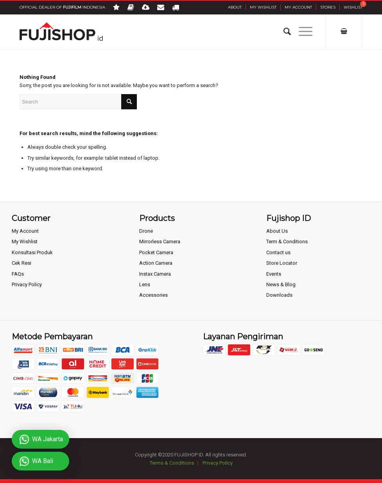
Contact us (278, 252)
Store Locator (281, 263)
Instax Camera (155, 274)
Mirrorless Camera (159, 241)
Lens (144, 284)
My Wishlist (263, 7)
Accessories (153, 295)
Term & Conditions (287, 241)
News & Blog (281, 284)
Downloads (279, 295)
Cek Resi (21, 263)
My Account (298, 7)
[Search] (283, 31)
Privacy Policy (27, 284)
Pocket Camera (156, 252)
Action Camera (155, 263)
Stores (327, 7)
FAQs (18, 274)
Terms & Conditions (172, 463)
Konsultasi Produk (32, 252)
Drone (146, 231)
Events (273, 274)
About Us (277, 231)
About (235, 7)
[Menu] (301, 31)
